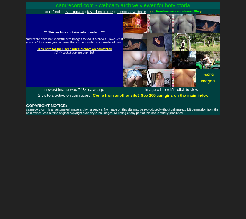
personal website (131, 11)
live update (74, 11)
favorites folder (100, 11)
